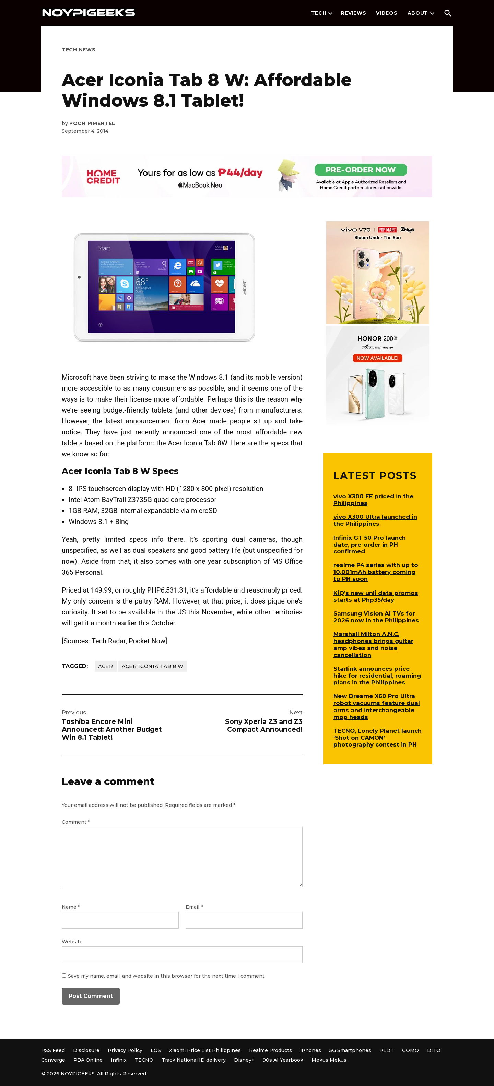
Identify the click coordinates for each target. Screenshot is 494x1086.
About (418, 13)
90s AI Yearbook (283, 1060)
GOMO (410, 1050)
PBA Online (88, 1060)
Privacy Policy (125, 1050)
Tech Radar (109, 641)
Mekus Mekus (328, 1060)
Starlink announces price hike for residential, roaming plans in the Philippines (377, 675)
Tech (319, 13)
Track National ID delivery (194, 1060)
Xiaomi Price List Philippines (205, 1050)
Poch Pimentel (92, 123)
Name (71, 907)
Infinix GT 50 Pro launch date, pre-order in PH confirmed (369, 544)
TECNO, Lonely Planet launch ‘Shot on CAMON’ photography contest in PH (377, 737)
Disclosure (86, 1050)
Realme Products (270, 1050)
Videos (386, 13)
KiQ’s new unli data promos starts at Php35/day (375, 596)
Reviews (353, 13)
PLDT (386, 1050)
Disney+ (244, 1060)
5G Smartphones (350, 1050)
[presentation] (330, 13)
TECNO (144, 1060)
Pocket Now (147, 641)
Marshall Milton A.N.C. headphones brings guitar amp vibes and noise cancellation (373, 644)
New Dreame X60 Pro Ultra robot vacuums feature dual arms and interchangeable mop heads (376, 706)
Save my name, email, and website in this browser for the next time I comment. (167, 976)
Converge (53, 1060)
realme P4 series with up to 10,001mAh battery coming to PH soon (375, 572)
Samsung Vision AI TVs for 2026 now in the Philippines (376, 617)
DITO (433, 1050)
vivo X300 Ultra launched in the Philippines (375, 520)
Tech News (78, 50)
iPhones (310, 1050)
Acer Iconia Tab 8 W (153, 666)
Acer (105, 666)
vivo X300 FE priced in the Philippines (373, 499)
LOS (156, 1050)
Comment (76, 822)
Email (194, 907)
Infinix (119, 1060)
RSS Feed (53, 1050)
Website (72, 942)
